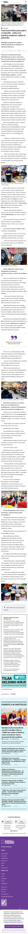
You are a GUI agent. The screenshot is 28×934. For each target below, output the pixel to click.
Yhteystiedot (4, 887)
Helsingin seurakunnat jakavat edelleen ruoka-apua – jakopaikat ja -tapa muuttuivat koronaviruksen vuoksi (13, 782)
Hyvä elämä (3, 856)
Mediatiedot (4, 889)
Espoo (2, 876)
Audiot (2, 863)
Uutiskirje (14, 831)
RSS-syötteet (4, 868)
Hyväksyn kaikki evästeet (14, 926)
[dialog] (14, 922)
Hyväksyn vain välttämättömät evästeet (14, 930)
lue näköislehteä (6, 896)
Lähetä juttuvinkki (21, 822)
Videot (2, 865)
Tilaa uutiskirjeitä (5, 894)
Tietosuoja (3, 891)
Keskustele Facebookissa (8, 822)
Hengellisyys (4, 860)
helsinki (13, 694)
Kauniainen (3, 878)
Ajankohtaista (4, 853)
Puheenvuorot (4, 858)
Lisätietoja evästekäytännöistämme (13, 922)
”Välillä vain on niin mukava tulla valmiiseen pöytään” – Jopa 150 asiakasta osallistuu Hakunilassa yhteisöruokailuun (14, 792)
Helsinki (3, 874)
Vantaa (2, 881)
